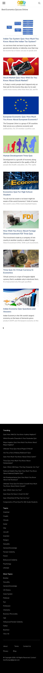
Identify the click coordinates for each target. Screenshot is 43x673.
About (5, 646)
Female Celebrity (9, 552)
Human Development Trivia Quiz (17, 155)
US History (7, 590)
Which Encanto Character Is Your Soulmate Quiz (19, 438)
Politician (6, 598)
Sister (5, 524)
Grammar (6, 512)
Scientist (6, 536)
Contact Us (27, 646)
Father (5, 626)
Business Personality (10, 614)
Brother (5, 578)
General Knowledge (10, 548)
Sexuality (6, 544)
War (4, 528)
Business (6, 630)
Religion (6, 540)
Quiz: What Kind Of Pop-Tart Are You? (16, 498)
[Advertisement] (21, 350)
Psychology (7, 564)
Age (4, 618)
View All (6, 634)
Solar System (7, 594)
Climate (5, 520)
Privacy (5, 651)
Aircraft (5, 532)
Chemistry (6, 610)
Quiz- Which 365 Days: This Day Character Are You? (21, 467)
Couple (5, 516)
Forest (5, 556)
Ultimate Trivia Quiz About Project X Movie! (18, 449)
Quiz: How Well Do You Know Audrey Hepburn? (19, 434)
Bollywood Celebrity (10, 560)
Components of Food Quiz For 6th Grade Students (20, 502)
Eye (4, 602)
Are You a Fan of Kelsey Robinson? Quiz (17, 453)
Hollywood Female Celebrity (13, 622)
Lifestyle (6, 568)
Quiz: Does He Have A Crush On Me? (15, 494)
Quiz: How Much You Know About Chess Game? (19, 457)
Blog (14, 651)
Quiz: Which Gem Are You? (12, 490)
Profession (6, 606)
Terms (16, 646)
